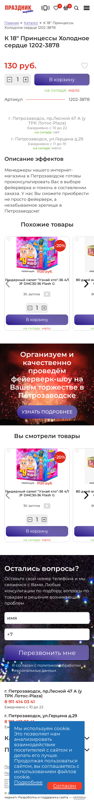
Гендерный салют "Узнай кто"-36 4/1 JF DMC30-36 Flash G (37, 281)
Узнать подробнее (47, 412)
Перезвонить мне (47, 653)
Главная (11, 23)
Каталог (31, 23)
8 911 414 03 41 (19, 701)
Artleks (79, 797)
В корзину (62, 79)
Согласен (64, 786)
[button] (8, 284)
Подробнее (28, 782)
